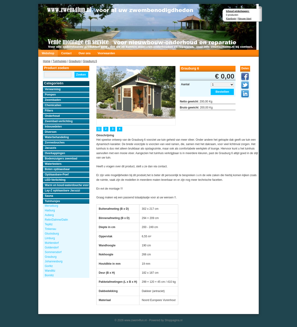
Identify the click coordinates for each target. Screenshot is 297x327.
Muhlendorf (52, 242)
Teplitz (49, 224)
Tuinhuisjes (60, 61)
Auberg (49, 215)
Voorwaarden (106, 53)
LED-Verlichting (55, 179)
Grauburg (75, 61)
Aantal (185, 84)
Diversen (51, 131)
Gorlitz (49, 266)
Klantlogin (231, 18)
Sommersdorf (53, 252)
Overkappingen (55, 153)
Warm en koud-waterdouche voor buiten (67, 185)
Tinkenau (50, 229)
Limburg (50, 238)
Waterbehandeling (57, 137)
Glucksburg (52, 233)
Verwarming (53, 89)
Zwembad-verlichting (59, 121)
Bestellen (222, 91)
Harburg (50, 210)
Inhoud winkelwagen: (237, 11)
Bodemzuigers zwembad (61, 158)
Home (46, 61)
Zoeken (81, 74)
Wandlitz (50, 270)
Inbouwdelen (53, 126)
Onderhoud (52, 115)
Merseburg (51, 205)
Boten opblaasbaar (57, 169)
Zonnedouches (55, 142)
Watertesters (53, 163)
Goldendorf (51, 247)
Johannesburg (53, 261)
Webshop (48, 53)
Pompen (50, 94)
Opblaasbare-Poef (57, 174)
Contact (66, 53)
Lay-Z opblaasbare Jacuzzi (62, 190)
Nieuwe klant (244, 18)
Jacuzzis (50, 147)
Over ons (84, 53)
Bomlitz (49, 275)
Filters (49, 110)
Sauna (49, 195)
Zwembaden (53, 100)
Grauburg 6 (90, 61)
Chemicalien (53, 105)
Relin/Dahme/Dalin (56, 219)
